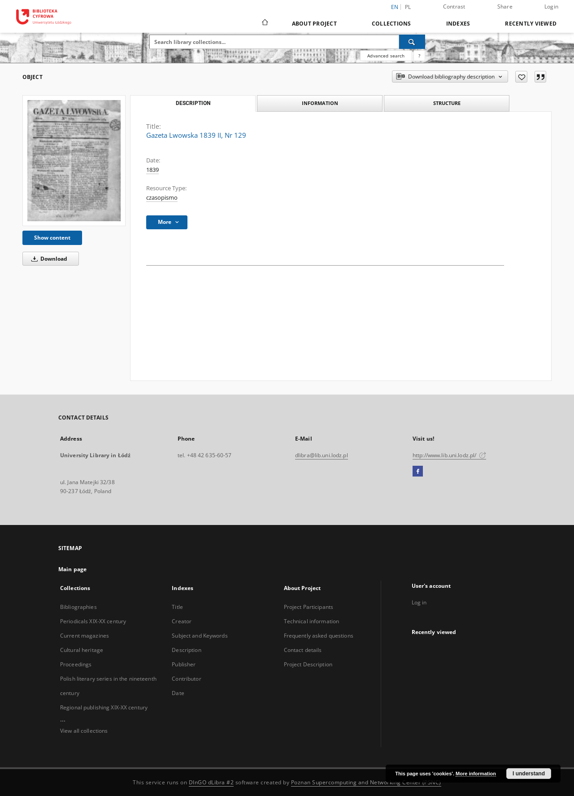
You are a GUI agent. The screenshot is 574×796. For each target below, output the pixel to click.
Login (551, 6)
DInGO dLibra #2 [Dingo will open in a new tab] (211, 782)
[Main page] (264, 23)
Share (505, 6)
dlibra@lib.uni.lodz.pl (321, 455)
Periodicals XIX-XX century (93, 621)
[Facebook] (418, 472)
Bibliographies (78, 607)
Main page (72, 569)
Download (47, 259)
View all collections (84, 731)
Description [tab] (193, 103)
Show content (52, 237)
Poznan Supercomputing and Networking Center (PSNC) (366, 782)
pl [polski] (408, 7)
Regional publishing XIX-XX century (104, 707)
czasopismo (162, 197)
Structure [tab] (447, 103)
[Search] (412, 42)
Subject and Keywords (199, 635)
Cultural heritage (81, 650)
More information (476, 773)
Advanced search (385, 55)
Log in (419, 602)
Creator (181, 621)
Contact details (303, 650)
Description (186, 650)
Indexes (458, 23)
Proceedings (75, 664)
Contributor (186, 678)
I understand (529, 773)
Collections (391, 23)
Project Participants (308, 607)
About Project (314, 23)
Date (178, 693)
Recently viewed (531, 23)
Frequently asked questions (318, 635)
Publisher (184, 664)
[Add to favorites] (521, 77)
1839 (152, 170)
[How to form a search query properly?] (419, 55)
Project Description (308, 664)
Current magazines (84, 635)
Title (177, 607)
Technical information (311, 621)
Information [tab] (320, 103)
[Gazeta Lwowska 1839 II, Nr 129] (74, 160)
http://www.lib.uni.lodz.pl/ (449, 455)
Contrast (454, 6)
